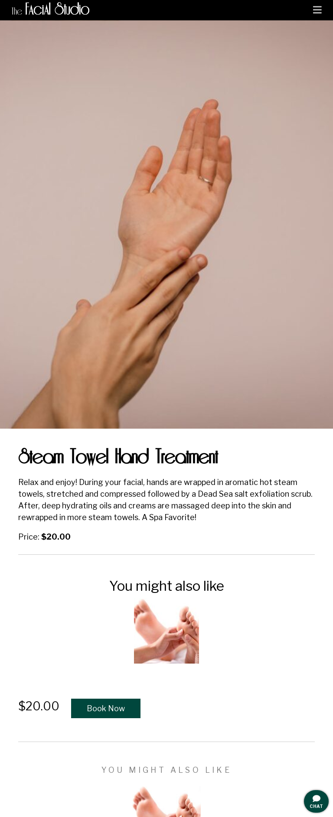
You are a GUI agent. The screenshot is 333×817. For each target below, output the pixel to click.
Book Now (106, 708)
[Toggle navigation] (317, 10)
